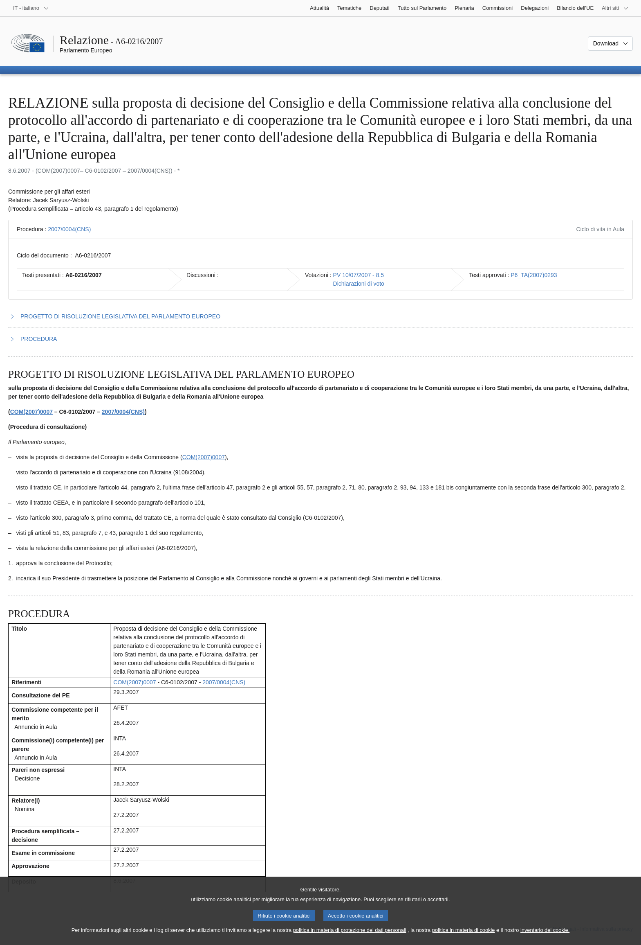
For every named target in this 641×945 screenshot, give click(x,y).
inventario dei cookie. (544, 938)
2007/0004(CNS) (69, 229)
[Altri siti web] (615, 8)
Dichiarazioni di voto (358, 283)
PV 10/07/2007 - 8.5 (358, 275)
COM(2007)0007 (31, 411)
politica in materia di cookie (463, 938)
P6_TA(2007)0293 (534, 275)
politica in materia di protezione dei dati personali (349, 938)
